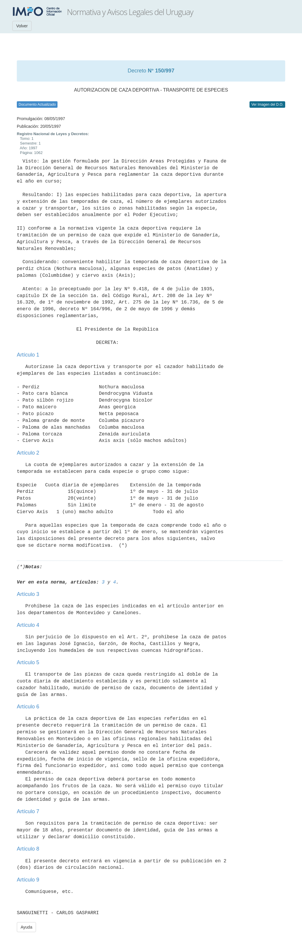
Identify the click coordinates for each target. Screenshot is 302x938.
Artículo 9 (28, 880)
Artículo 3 (28, 594)
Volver (22, 26)
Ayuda (26, 927)
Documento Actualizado (37, 104)
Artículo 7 (28, 811)
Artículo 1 (28, 355)
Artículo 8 (28, 849)
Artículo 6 (28, 707)
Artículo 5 (28, 662)
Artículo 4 (28, 625)
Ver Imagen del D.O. (267, 104)
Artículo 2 (28, 453)
